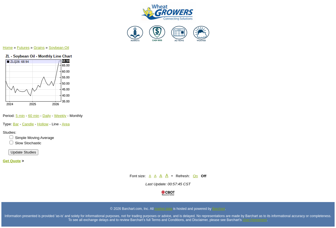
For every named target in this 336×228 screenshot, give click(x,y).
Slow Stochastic (28, 143)
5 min (20, 116)
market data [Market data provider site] (163, 209)
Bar (16, 124)
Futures (23, 47)
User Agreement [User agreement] (255, 220)
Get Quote (12, 161)
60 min (33, 116)
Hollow (42, 124)
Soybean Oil (59, 47)
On (195, 176)
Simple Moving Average (34, 138)
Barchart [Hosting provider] (218, 209)
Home (8, 47)
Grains (39, 47)
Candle (28, 124)
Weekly (60, 116)
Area (66, 124)
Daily (46, 116)
